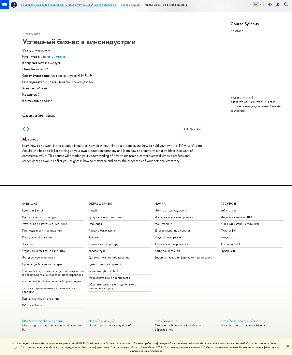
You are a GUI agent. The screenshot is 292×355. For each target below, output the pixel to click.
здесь (223, 343)
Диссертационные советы (172, 230)
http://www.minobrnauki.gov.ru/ (42, 321)
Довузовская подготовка (105, 217)
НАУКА (160, 204)
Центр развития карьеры (104, 264)
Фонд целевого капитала (39, 257)
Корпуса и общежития (37, 237)
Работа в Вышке (32, 305)
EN (261, 4)
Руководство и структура (39, 217)
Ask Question (193, 129)
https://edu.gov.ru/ (101, 321)
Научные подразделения (171, 210)
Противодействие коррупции (42, 264)
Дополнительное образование (108, 257)
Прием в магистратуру (103, 244)
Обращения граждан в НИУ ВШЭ (43, 251)
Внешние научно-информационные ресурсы (183, 257)
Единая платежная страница (40, 298)
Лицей (92, 210)
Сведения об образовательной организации (51, 281)
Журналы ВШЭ (230, 244)
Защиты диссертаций (168, 237)
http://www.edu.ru (166, 321)
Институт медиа (53, 56)
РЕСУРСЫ (228, 204)
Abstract (237, 31)
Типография (228, 230)
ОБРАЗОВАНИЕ (100, 204)
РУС (256, 4)
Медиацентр (229, 237)
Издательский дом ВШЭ (236, 217)
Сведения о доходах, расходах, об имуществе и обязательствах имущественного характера (53, 273)
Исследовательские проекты (174, 217)
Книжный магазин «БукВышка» (240, 224)
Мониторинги (164, 224)
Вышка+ (93, 237)
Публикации (228, 251)
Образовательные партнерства (109, 278)
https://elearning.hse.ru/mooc (240, 321)
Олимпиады (96, 224)
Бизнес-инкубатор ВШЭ (103, 271)
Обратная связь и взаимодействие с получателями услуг (112, 286)
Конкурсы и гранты (167, 251)
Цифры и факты (32, 210)
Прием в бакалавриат (102, 230)
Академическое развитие (171, 244)
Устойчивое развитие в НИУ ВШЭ (44, 224)
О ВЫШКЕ (30, 204)
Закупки (27, 244)
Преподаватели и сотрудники (42, 230)
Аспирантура (96, 251)
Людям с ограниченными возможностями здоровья (49, 290)
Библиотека (228, 210)
